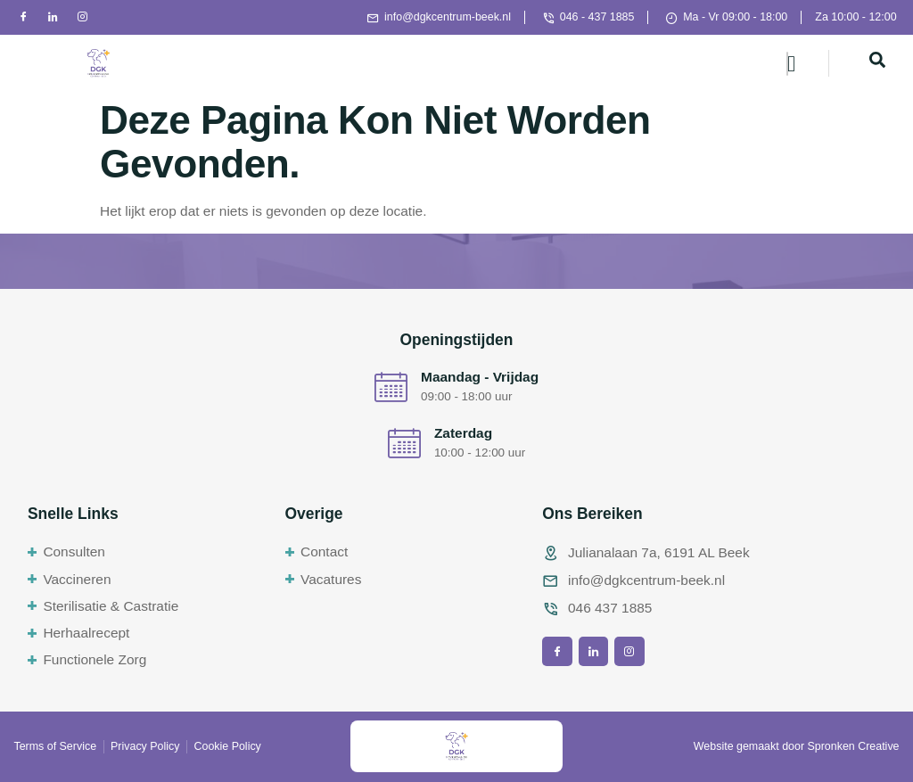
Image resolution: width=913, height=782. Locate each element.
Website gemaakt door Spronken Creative (797, 746)
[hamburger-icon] (787, 64)
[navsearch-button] (877, 63)
